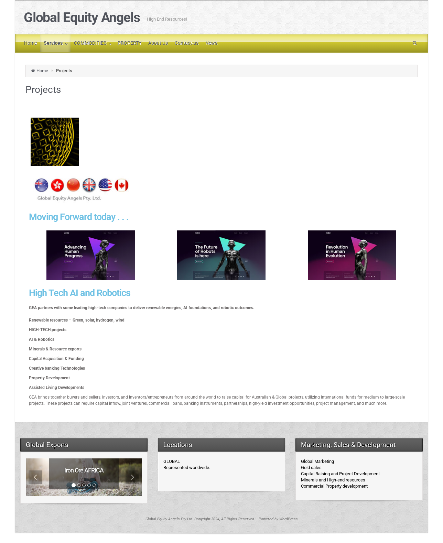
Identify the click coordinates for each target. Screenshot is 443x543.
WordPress (288, 519)
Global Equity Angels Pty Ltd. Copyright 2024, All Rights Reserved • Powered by (212, 519)
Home (42, 70)
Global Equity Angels (82, 17)
